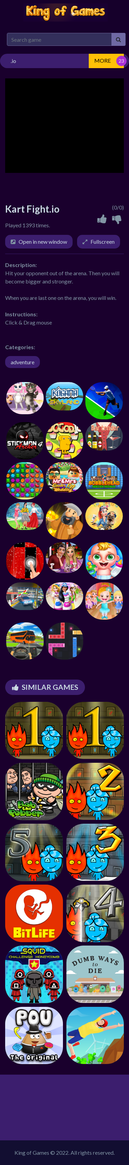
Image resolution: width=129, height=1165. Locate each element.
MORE (102, 60)
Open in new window (43, 241)
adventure (22, 362)
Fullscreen (102, 241)
